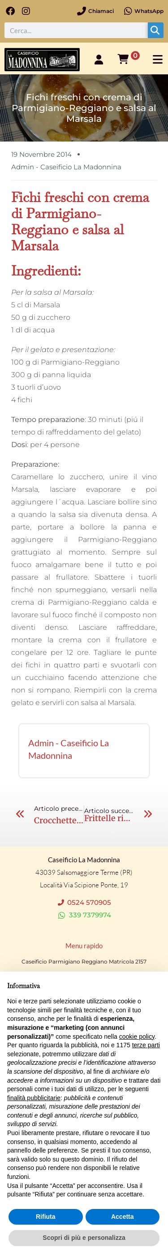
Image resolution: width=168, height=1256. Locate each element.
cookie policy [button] (137, 1036)
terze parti (146, 1045)
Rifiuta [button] (46, 1216)
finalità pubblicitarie (33, 1097)
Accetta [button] (122, 1216)
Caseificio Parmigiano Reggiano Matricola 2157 (84, 961)
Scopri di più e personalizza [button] (84, 1237)
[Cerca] (156, 30)
